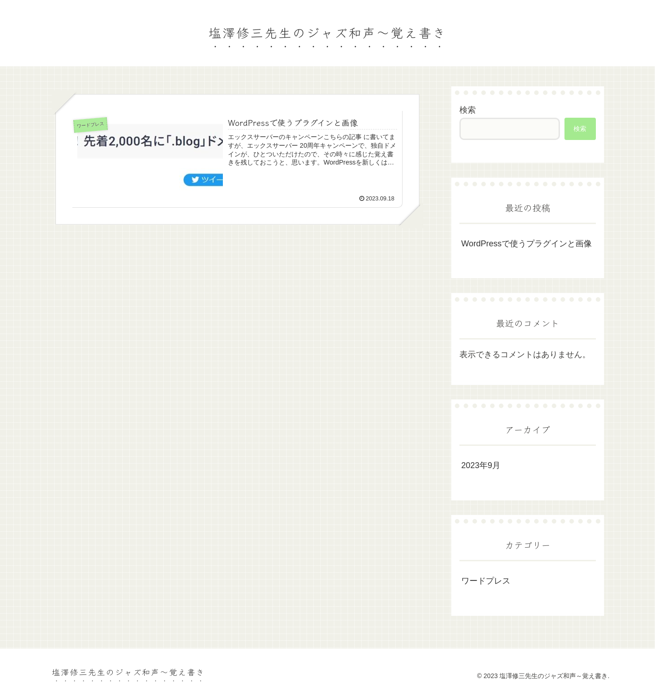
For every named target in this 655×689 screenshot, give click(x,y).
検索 (467, 110)
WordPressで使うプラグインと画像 (526, 243)
